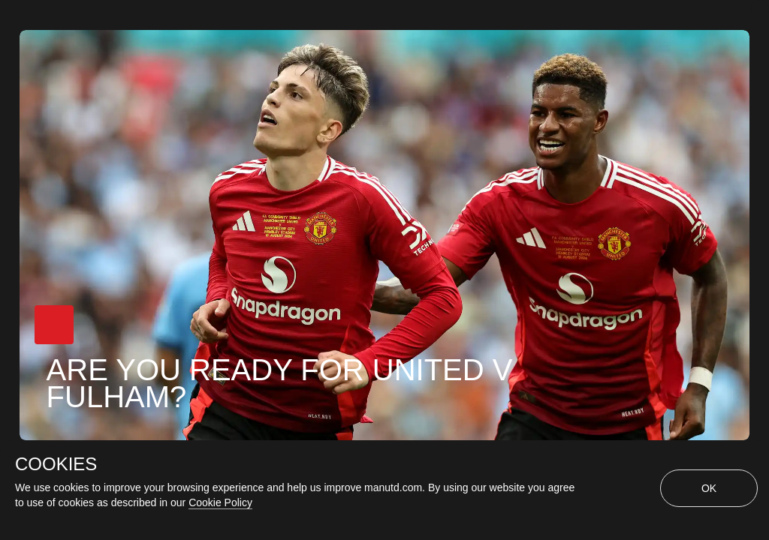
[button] (54, 324)
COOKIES (56, 464)
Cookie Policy (220, 502)
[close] (760, 9)
